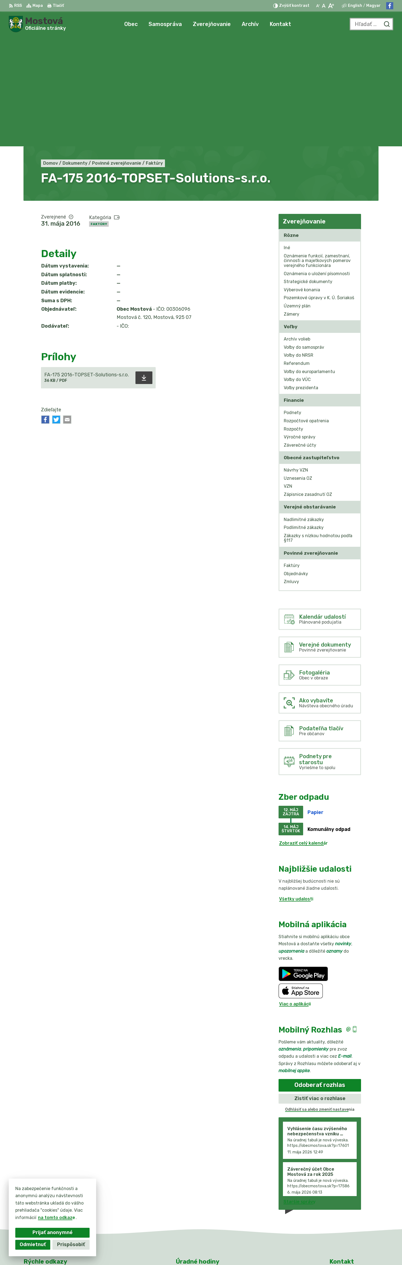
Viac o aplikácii (295, 894)
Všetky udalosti (296, 789)
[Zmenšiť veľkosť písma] (318, 5)
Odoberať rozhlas (319, 975)
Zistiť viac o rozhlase (319, 989)
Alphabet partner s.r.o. (208, 1250)
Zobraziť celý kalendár (303, 733)
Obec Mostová (289, 1250)
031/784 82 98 (346, 1208)
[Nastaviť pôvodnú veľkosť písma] (324, 5)
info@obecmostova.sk (354, 1214)
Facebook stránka (349, 1220)
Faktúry (99, 114)
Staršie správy (299, 1092)
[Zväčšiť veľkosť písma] (331, 5)
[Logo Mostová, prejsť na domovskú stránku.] (37, 24)
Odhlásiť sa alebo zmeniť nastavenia (319, 1000)
